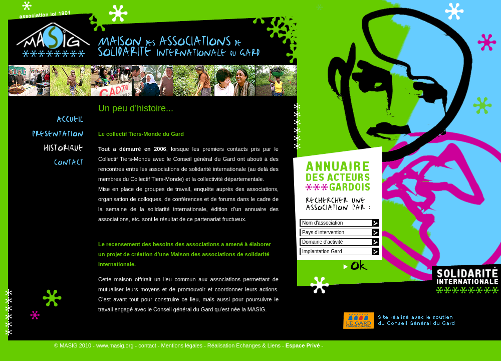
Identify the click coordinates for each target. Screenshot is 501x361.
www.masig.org (115, 345)
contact (147, 345)
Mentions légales (182, 345)
